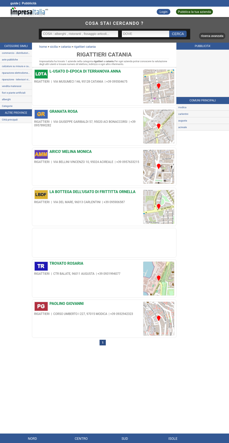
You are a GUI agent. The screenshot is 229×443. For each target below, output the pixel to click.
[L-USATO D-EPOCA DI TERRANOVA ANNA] (104, 72)
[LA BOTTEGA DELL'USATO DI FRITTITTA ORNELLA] (104, 193)
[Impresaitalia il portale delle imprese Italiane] (29, 12)
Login (163, 12)
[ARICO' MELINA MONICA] (104, 152)
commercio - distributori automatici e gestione (17, 53)
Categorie (7, 106)
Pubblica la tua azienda (194, 12)
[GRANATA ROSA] (104, 112)
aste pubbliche (10, 59)
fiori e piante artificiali (13, 92)
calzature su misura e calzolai (17, 66)
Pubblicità (28, 3)
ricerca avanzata (212, 36)
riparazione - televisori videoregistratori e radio (17, 79)
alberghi (6, 99)
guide (14, 3)
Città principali (10, 119)
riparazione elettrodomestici (17, 72)
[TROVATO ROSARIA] (104, 264)
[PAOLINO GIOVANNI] (104, 304)
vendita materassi (11, 86)
